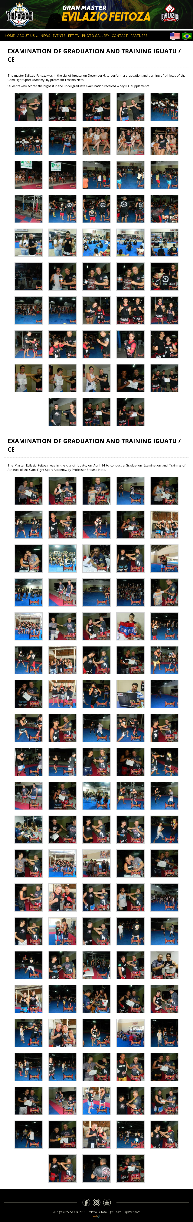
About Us (27, 35)
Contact (120, 35)
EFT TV (73, 35)
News (45, 35)
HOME (10, 35)
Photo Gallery (95, 35)
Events (59, 35)
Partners (138, 35)
